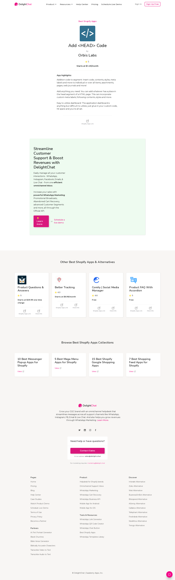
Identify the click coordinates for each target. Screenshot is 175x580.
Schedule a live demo (59, 221)
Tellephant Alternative (138, 512)
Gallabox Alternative (137, 508)
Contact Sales (87, 451)
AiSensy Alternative (137, 504)
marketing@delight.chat (96, 463)
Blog (33, 490)
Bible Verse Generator (40, 541)
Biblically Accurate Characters (43, 546)
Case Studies (36, 499)
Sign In (138, 4)
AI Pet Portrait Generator (41, 532)
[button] (51, 4)
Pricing (94, 4)
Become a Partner (38, 521)
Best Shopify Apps (87, 21)
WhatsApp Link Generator (91, 519)
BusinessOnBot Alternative (140, 495)
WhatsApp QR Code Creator (92, 524)
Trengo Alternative (137, 525)
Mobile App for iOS (88, 508)
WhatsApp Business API (90, 499)
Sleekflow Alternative (138, 521)
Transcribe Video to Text (41, 550)
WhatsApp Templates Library (92, 537)
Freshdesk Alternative (138, 517)
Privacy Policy (36, 517)
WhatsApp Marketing (89, 490)
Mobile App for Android (89, 504)
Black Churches (37, 537)
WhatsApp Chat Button (90, 528)
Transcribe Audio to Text (41, 554)
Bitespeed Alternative (138, 499)
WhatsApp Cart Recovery (90, 495)
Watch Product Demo (40, 504)
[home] (23, 4)
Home (33, 482)
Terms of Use (36, 512)
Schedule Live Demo (111, 4)
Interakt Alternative (137, 482)
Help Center (82, 4)
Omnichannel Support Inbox (92, 486)
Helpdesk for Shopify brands (91, 482)
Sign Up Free (152, 4)
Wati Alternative (135, 490)
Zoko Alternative (136, 486)
